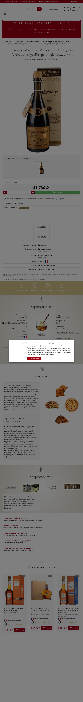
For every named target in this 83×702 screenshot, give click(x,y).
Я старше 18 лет (34, 358)
